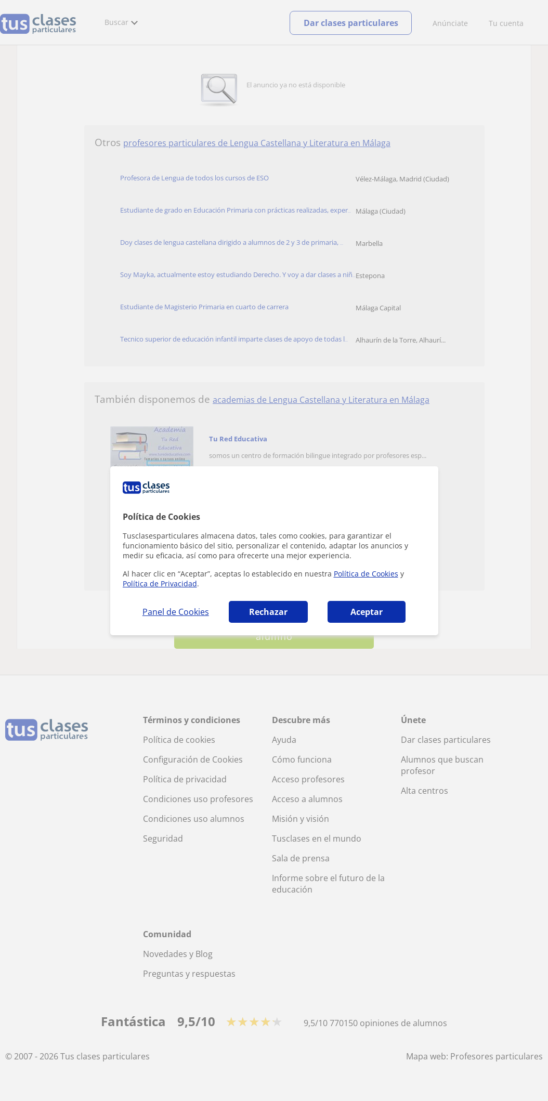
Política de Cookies (366, 574)
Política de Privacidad (160, 583)
